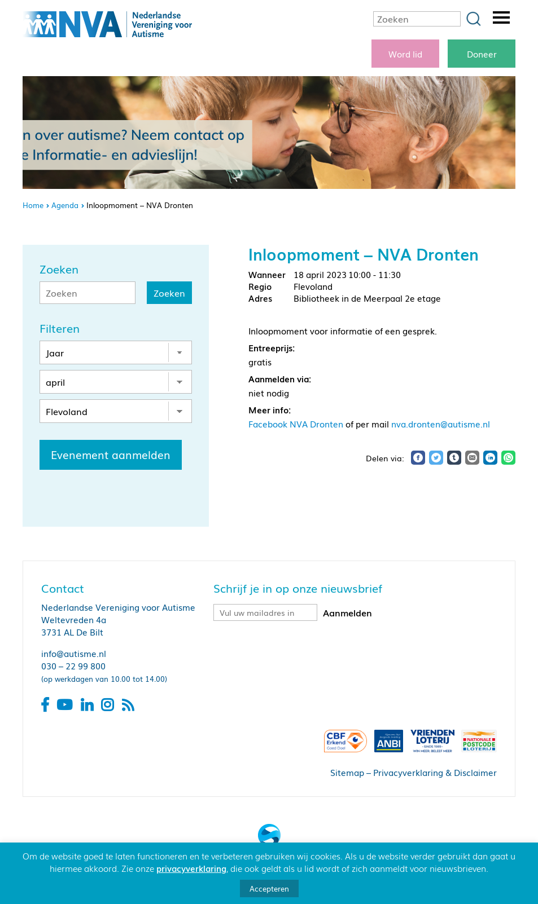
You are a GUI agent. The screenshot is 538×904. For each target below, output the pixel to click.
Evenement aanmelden (110, 454)
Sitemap (347, 772)
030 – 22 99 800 (73, 665)
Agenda (64, 205)
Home (33, 205)
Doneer (482, 53)
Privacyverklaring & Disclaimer (435, 772)
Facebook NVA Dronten (295, 423)
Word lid (405, 53)
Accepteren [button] (269, 888)
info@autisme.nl (73, 653)
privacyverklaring (191, 868)
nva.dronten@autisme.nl (440, 423)
